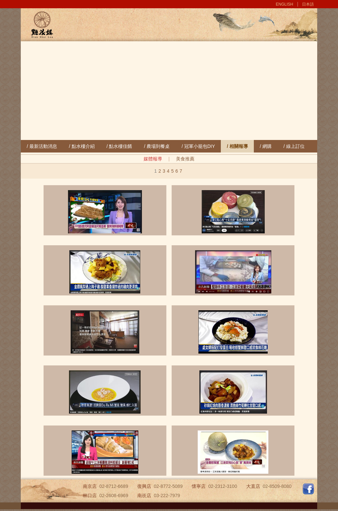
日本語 (308, 4)
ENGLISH (284, 4)
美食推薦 (185, 158)
